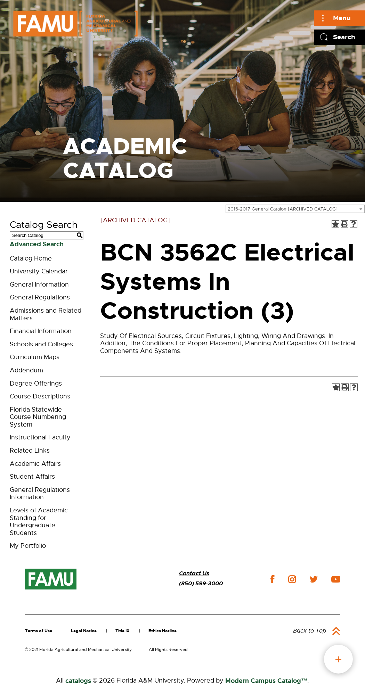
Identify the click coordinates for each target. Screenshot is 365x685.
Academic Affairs (35, 464)
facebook (272, 579)
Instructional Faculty (40, 437)
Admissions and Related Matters (45, 314)
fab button (338, 659)
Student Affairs (32, 476)
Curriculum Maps (34, 357)
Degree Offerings (36, 383)
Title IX (122, 631)
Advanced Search (37, 244)
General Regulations (40, 297)
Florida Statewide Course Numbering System (38, 417)
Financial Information (41, 331)
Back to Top (309, 630)
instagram (292, 579)
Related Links (30, 450)
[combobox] (295, 209)
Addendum (26, 370)
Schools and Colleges (41, 344)
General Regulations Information (40, 493)
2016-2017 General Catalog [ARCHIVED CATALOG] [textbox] (283, 209)
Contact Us (194, 573)
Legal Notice (84, 631)
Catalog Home (31, 258)
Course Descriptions (40, 396)
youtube (335, 579)
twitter (313, 579)
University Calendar (39, 271)
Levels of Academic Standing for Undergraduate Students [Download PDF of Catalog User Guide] (39, 521)
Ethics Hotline (162, 631)
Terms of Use (38, 631)
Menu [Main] (342, 18)
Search (344, 37)
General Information (39, 284)
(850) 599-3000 (201, 583)
